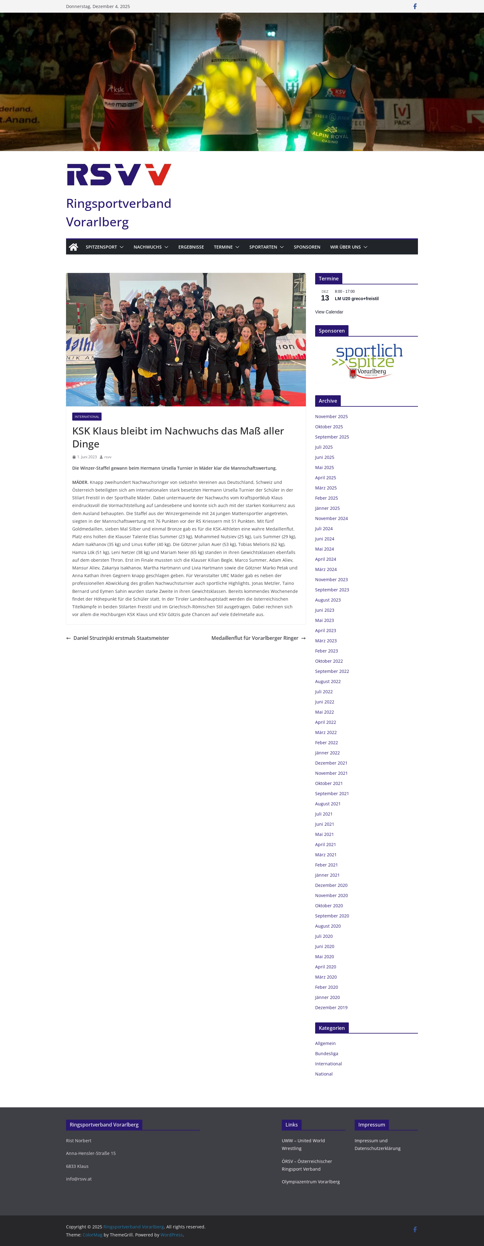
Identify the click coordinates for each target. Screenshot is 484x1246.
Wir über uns (345, 247)
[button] (120, 247)
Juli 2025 (324, 447)
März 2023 (326, 641)
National (324, 1074)
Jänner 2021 (327, 875)
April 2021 (325, 844)
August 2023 (328, 600)
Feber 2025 (326, 498)
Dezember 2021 (331, 763)
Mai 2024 (324, 549)
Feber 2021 (326, 865)
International (87, 416)
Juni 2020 (324, 946)
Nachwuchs (148, 247)
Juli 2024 (324, 528)
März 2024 (326, 569)
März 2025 (326, 488)
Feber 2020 (326, 987)
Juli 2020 (324, 936)
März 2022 (326, 732)
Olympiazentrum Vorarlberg (311, 1182)
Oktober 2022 (329, 661)
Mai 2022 (324, 712)
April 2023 (325, 630)
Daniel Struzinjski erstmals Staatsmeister (117, 638)
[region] (366, 363)
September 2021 (332, 793)
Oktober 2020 (329, 905)
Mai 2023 (324, 620)
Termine (223, 247)
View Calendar (329, 311)
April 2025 (325, 477)
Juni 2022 (324, 702)
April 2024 (325, 559)
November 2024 (331, 518)
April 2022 (325, 722)
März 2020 (326, 977)
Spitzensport (101, 247)
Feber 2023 (326, 651)
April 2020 (325, 967)
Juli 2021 (324, 814)
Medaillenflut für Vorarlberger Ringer (258, 638)
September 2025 (332, 437)
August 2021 (328, 804)
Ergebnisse (191, 247)
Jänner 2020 (327, 997)
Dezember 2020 (331, 885)
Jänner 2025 (327, 508)
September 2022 (332, 671)
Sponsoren (307, 247)
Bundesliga (326, 1053)
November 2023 (331, 579)
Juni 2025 (324, 457)
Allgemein (325, 1043)
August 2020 (328, 926)
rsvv (107, 456)
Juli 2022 (324, 691)
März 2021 (326, 855)
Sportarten (263, 247)
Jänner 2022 (327, 753)
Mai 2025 (324, 467)
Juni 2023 (324, 610)
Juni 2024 (324, 539)
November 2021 (331, 773)
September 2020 (332, 916)
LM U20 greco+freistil (357, 298)
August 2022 (328, 681)
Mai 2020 (324, 956)
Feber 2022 (326, 742)
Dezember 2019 (331, 1007)
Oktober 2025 (329, 427)
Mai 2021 (324, 834)
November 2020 (331, 895)
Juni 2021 (324, 824)
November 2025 (331, 416)
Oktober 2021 (329, 783)
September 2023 (332, 590)
